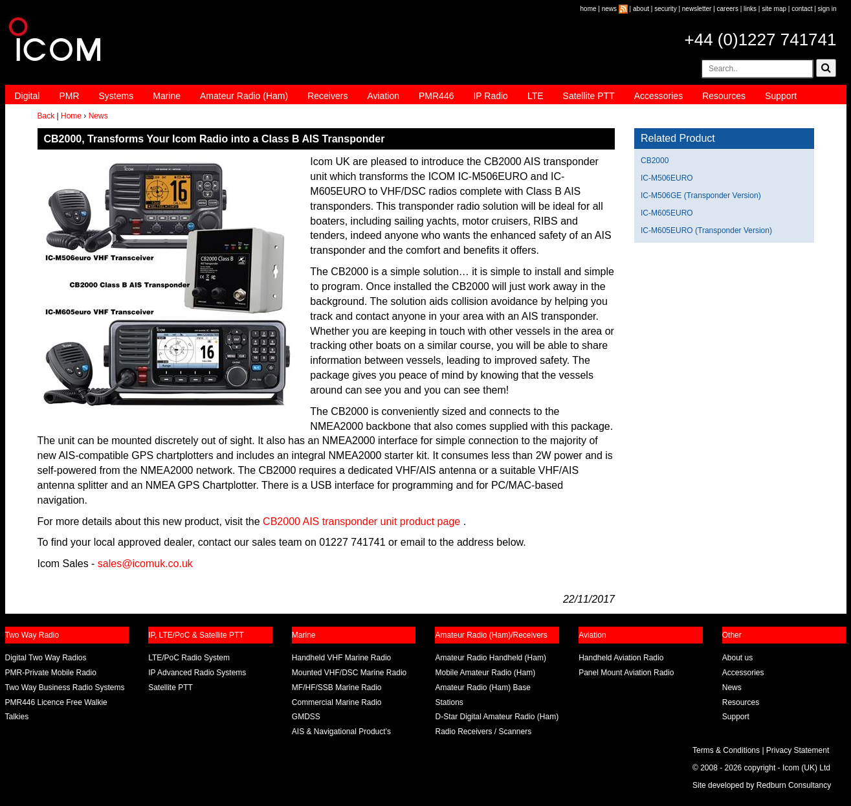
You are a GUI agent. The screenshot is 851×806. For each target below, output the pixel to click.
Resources (724, 96)
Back (46, 115)
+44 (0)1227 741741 (761, 39)
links (750, 8)
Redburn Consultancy (794, 785)
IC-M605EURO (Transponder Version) (706, 230)
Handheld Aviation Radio (621, 657)
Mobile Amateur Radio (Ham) (485, 672)
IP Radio (490, 96)
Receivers (327, 96)
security (665, 8)
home (588, 8)
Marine (167, 96)
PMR (69, 96)
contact (801, 8)
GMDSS (306, 716)
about (641, 8)
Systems (116, 96)
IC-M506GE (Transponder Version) (701, 195)
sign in (827, 8)
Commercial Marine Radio (337, 702)
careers (727, 8)
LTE (535, 96)
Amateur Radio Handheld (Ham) (490, 657)
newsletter (697, 8)
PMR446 (436, 96)
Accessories (658, 96)
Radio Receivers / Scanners (483, 731)
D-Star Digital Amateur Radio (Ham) (496, 716)
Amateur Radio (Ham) (244, 96)
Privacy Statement (797, 750)
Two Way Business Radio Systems (65, 687)
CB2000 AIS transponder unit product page (361, 521)
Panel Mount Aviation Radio (626, 672)
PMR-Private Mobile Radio (50, 672)
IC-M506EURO (667, 178)
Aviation (383, 96)
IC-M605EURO (667, 213)
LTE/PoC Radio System (189, 657)
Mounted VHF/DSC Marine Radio (349, 672)
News (98, 115)
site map (774, 8)
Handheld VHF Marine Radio (341, 657)
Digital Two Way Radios (46, 657)
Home (71, 115)
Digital (27, 96)
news (609, 8)
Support (781, 96)
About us (737, 657)
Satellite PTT (589, 96)
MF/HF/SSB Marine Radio (337, 687)
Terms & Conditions (726, 750)
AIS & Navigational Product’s (341, 731)
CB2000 (655, 160)
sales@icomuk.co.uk (145, 563)
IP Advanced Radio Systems (197, 672)
